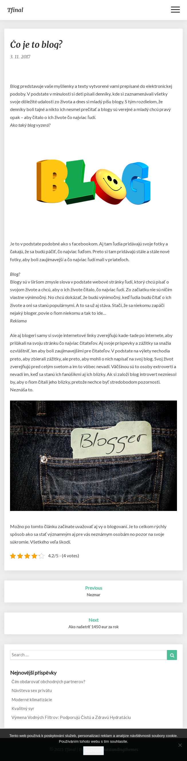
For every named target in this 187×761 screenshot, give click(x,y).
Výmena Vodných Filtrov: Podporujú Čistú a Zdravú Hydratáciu (71, 717)
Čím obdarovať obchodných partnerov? (48, 681)
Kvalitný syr (22, 708)
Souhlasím (93, 750)
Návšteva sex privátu (31, 690)
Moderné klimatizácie (31, 699)
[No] (180, 745)
